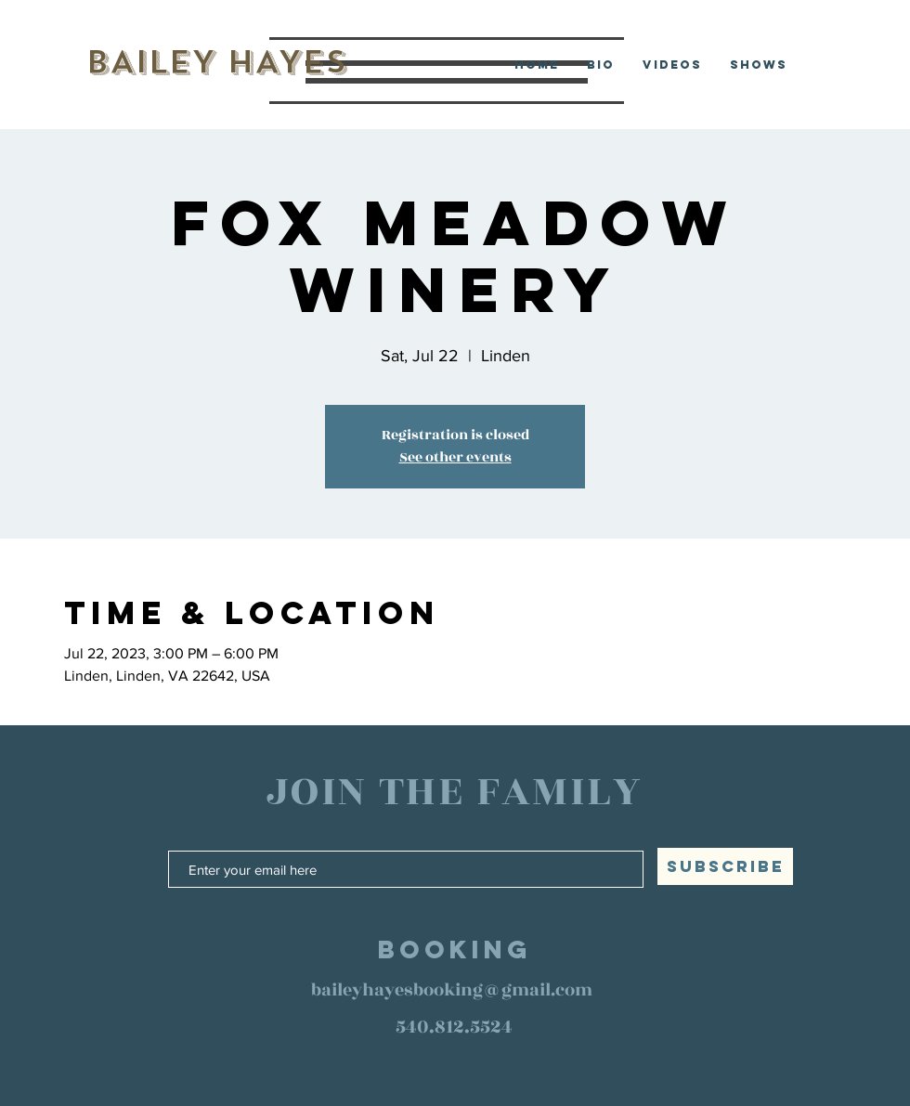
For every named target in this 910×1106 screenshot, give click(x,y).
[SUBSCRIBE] (725, 866)
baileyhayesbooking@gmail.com (451, 990)
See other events (455, 457)
